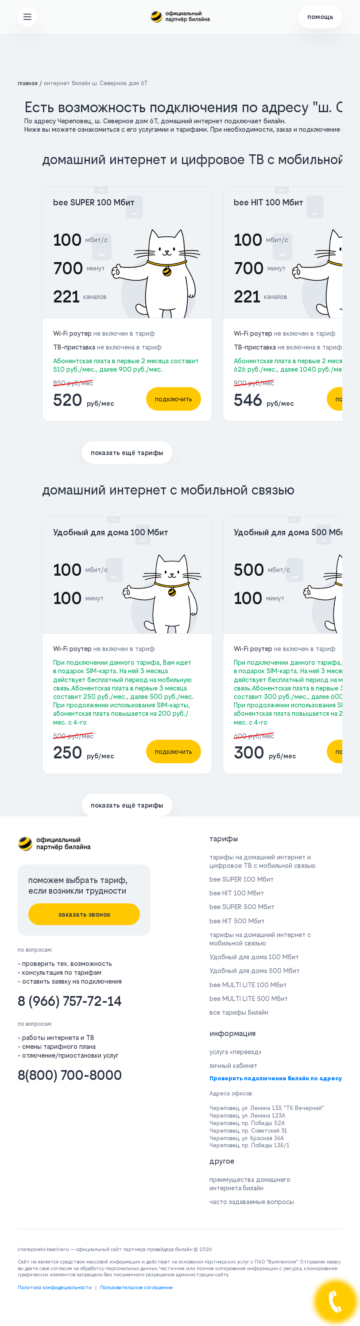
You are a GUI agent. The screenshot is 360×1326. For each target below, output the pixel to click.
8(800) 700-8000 (70, 1075)
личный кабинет (233, 1065)
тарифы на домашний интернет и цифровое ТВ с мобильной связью (262, 861)
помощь (320, 16)
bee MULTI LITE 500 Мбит (248, 998)
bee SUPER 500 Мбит (242, 906)
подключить (173, 399)
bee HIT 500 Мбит (237, 921)
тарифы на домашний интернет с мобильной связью (260, 939)
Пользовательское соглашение (136, 1288)
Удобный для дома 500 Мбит (292, 532)
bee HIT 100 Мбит (268, 202)
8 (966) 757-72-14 (70, 1001)
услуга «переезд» (235, 1051)
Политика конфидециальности (55, 1288)
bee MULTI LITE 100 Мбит (248, 985)
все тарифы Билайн (238, 1012)
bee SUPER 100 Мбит (94, 202)
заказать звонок (84, 914)
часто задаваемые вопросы (251, 1201)
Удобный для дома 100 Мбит (110, 532)
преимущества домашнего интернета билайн (249, 1184)
